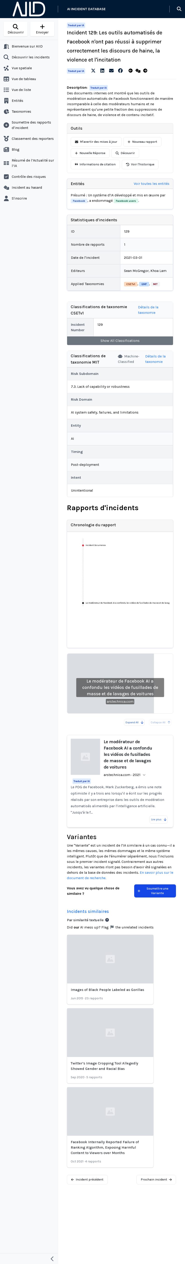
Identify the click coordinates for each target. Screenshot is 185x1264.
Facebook (79, 200)
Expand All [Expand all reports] (135, 722)
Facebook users (126, 200)
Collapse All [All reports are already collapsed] (161, 722)
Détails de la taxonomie (148, 310)
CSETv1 (130, 284)
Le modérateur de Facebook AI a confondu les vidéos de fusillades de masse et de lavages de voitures (120, 687)
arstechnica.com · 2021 (122, 775)
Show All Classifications (120, 340)
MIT (155, 284)
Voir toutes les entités (151, 183)
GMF (144, 284)
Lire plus (159, 819)
